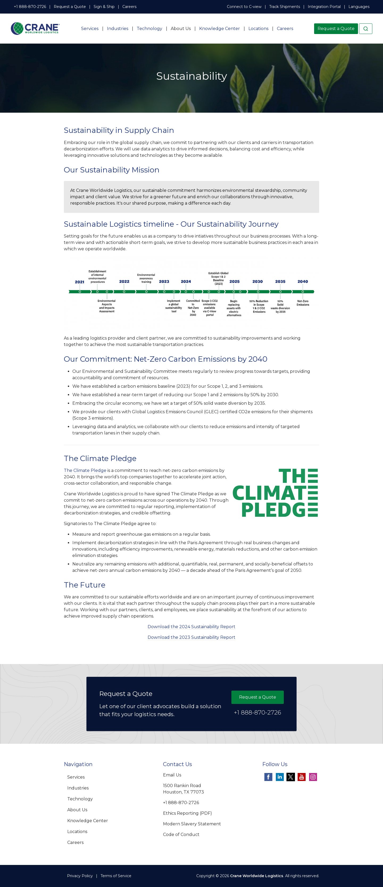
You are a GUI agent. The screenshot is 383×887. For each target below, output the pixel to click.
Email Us (172, 775)
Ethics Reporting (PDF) (187, 813)
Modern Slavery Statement (192, 823)
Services (89, 28)
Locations (258, 28)
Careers (129, 6)
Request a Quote (70, 6)
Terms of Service (116, 875)
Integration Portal (324, 6)
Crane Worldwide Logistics (256, 875)
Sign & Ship (104, 6)
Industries (117, 28)
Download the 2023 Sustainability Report (191, 637)
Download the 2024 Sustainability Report (191, 626)
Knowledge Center (219, 28)
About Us (181, 28)
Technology (149, 28)
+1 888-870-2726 (30, 6)
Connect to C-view (244, 6)
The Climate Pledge (85, 470)
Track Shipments (284, 6)
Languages (358, 6)
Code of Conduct (181, 834)
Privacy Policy (80, 875)
